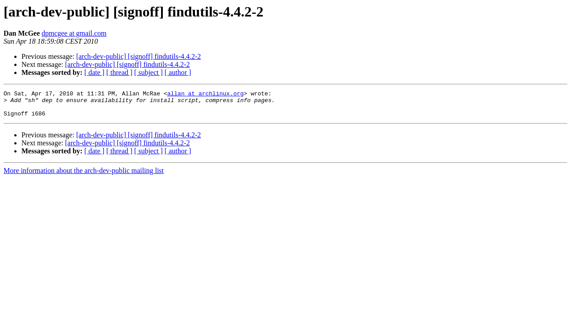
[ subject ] (148, 72)
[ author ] (178, 72)
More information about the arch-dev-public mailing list (84, 176)
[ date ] (94, 72)
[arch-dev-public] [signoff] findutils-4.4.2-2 (138, 56)
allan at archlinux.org (205, 95)
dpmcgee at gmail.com (73, 33)
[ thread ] (119, 72)
